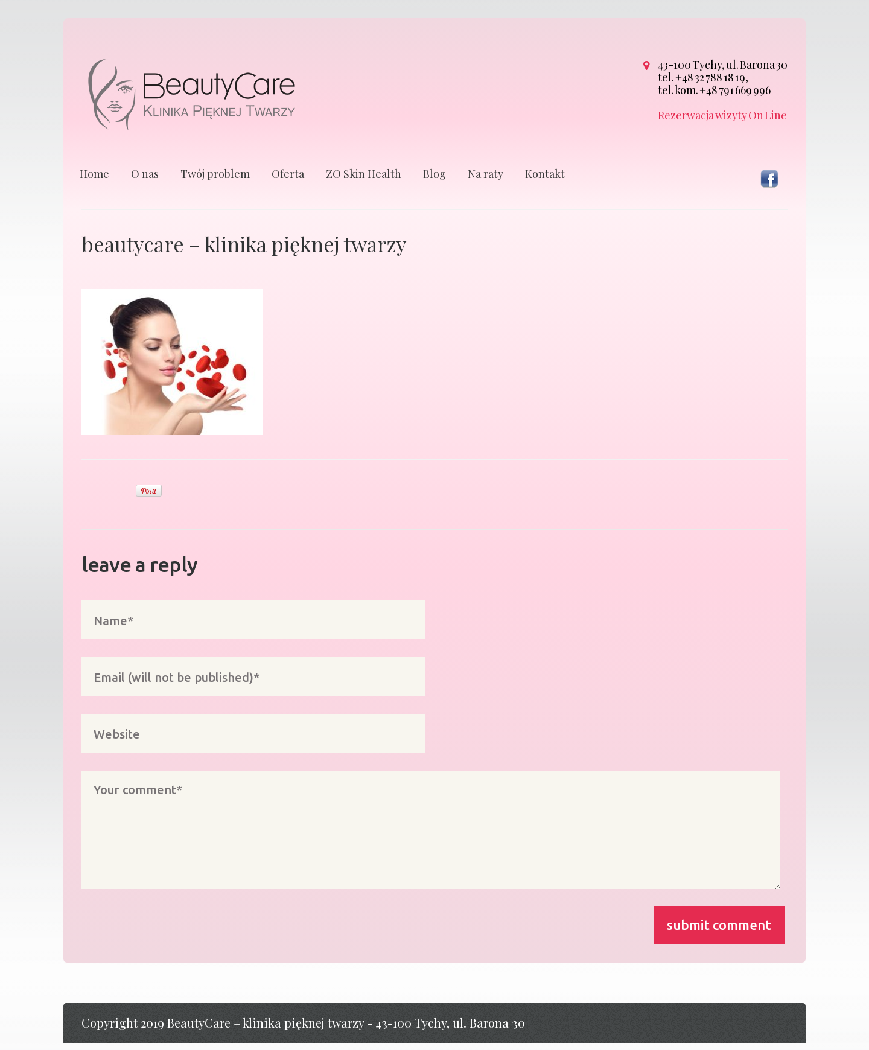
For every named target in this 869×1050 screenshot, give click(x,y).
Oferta (288, 181)
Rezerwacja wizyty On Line (722, 115)
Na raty (485, 181)
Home (94, 181)
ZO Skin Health (363, 181)
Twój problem (215, 181)
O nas (145, 181)
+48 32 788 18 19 (710, 77)
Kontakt (545, 181)
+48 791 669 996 (735, 90)
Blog (434, 181)
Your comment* (430, 837)
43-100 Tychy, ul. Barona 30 (723, 64)
